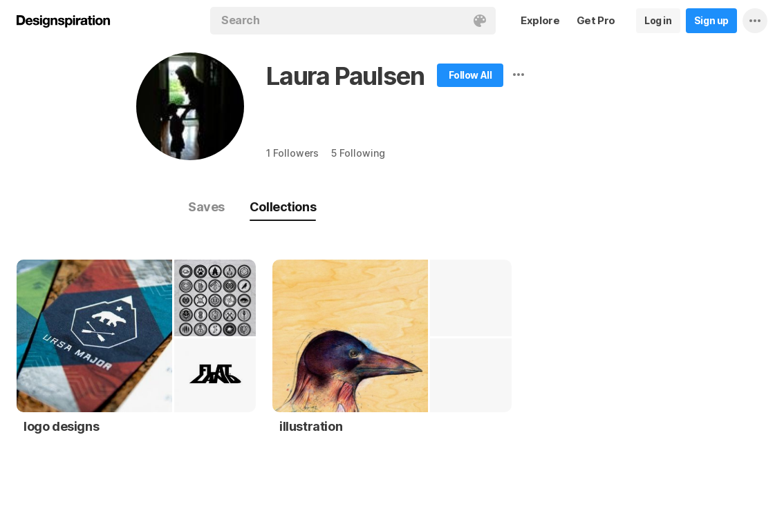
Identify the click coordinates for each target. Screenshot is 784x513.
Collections (283, 207)
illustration (310, 426)
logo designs (61, 426)
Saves (206, 207)
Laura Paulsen (345, 76)
